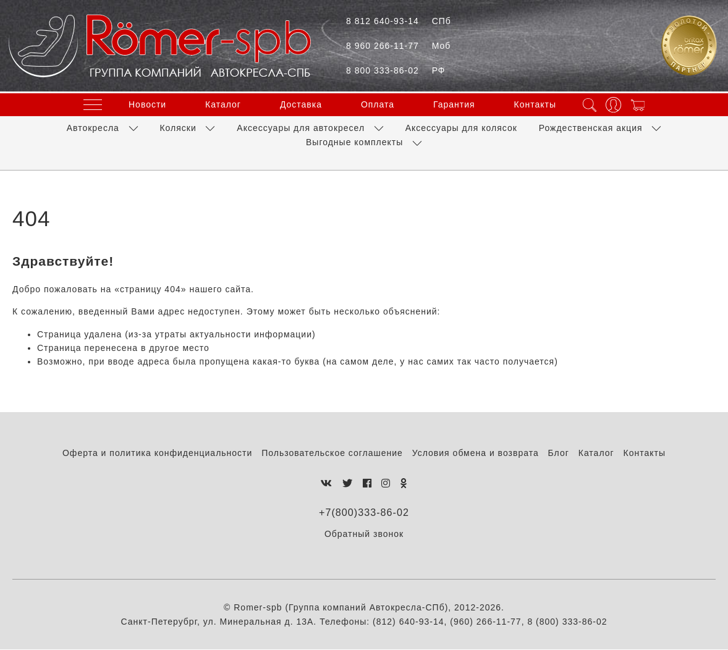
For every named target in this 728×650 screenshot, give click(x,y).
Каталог (223, 103)
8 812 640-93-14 (398, 21)
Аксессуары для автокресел (301, 125)
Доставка (301, 103)
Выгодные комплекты (354, 140)
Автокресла (93, 125)
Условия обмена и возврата (475, 453)
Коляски (177, 125)
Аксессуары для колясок (461, 125)
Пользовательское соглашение (332, 453)
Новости (147, 103)
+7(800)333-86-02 (364, 512)
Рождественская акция (591, 125)
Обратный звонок (364, 534)
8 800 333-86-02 (395, 70)
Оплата (377, 103)
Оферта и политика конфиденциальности (157, 453)
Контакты (535, 103)
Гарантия (454, 103)
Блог (558, 453)
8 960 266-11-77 (398, 46)
